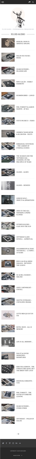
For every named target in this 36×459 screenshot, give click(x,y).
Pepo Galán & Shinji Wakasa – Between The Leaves (24, 263)
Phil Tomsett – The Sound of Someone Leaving (23, 394)
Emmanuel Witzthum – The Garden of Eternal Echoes (24, 146)
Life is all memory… (24, 342)
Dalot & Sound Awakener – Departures (22, 355)
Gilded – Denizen (23, 185)
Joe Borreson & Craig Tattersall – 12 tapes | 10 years (25, 251)
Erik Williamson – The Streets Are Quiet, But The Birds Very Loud (25, 369)
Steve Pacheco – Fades (25, 121)
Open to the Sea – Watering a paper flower (23, 213)
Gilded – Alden (22, 172)
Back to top (18, 455)
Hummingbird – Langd (25, 95)
